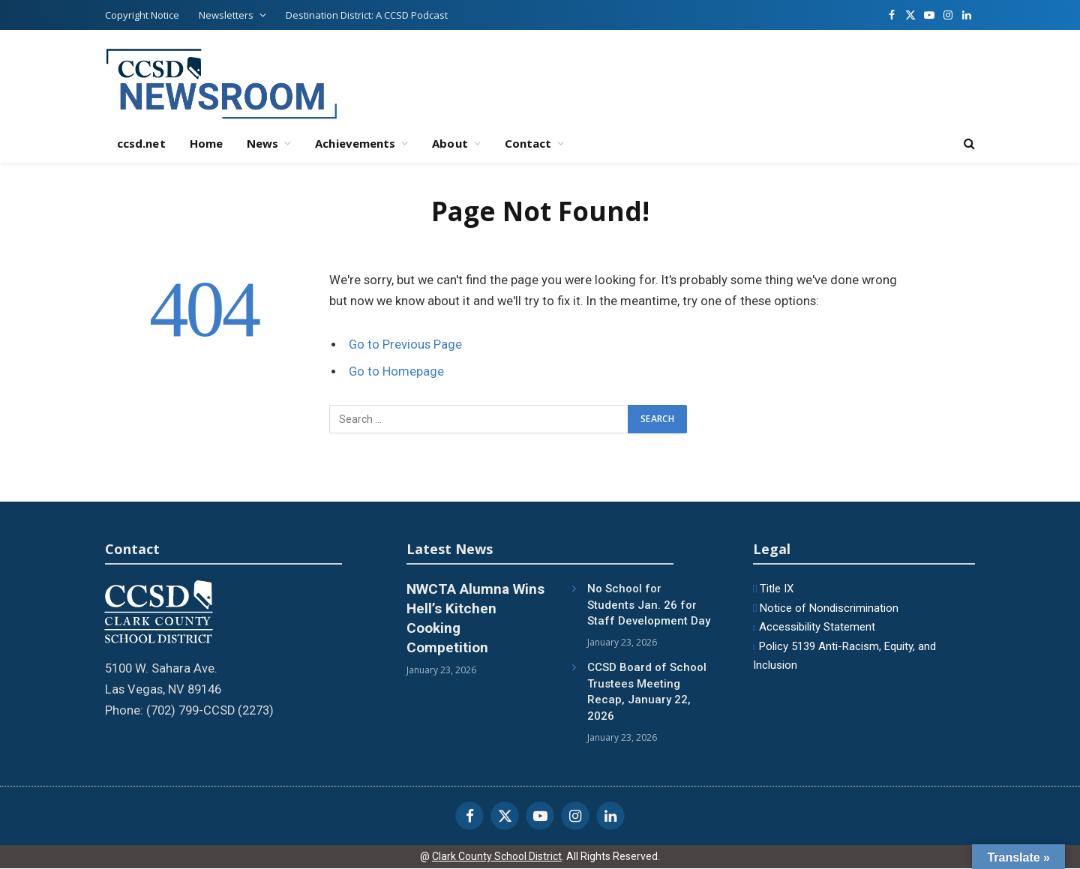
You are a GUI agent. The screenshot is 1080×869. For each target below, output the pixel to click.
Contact (528, 143)
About (449, 143)
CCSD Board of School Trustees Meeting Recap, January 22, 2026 (646, 691)
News (262, 143)
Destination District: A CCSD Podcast (367, 15)
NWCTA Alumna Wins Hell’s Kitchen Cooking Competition (475, 617)
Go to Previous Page (405, 344)
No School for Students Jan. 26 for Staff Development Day (648, 605)
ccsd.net (141, 143)
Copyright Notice (142, 15)
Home (206, 143)
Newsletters (226, 15)
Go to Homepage (396, 371)
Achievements (355, 143)
